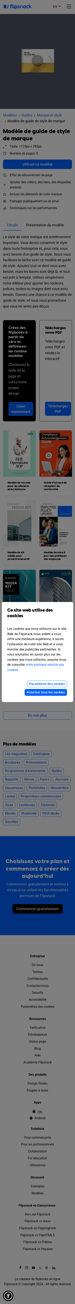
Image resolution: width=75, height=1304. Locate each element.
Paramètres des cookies (47, 684)
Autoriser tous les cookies (46, 692)
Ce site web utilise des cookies (37, 616)
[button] (8, 1296)
